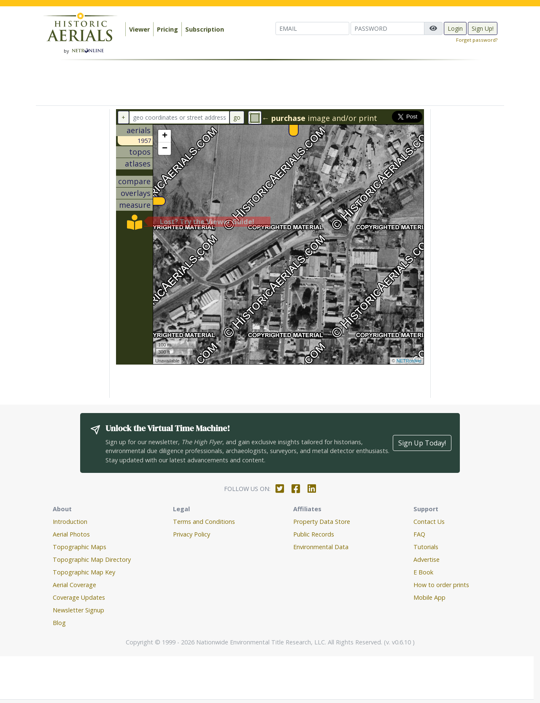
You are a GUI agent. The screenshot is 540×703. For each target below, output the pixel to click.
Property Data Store (321, 522)
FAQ (419, 534)
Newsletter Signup (78, 610)
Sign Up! (483, 28)
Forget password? (476, 40)
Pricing (167, 29)
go (236, 117)
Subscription (204, 29)
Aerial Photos (71, 534)
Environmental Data (320, 547)
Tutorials (425, 547)
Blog (59, 623)
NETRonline (409, 360)
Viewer (139, 29)
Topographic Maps (79, 547)
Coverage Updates (79, 597)
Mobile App (429, 597)
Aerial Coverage (74, 585)
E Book (423, 572)
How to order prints (441, 585)
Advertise (426, 559)
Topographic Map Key (84, 572)
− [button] (164, 148)
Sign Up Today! (422, 443)
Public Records (313, 534)
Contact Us (429, 522)
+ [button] (164, 136)
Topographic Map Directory (92, 559)
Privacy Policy (191, 534)
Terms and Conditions (204, 522)
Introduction (70, 522)
